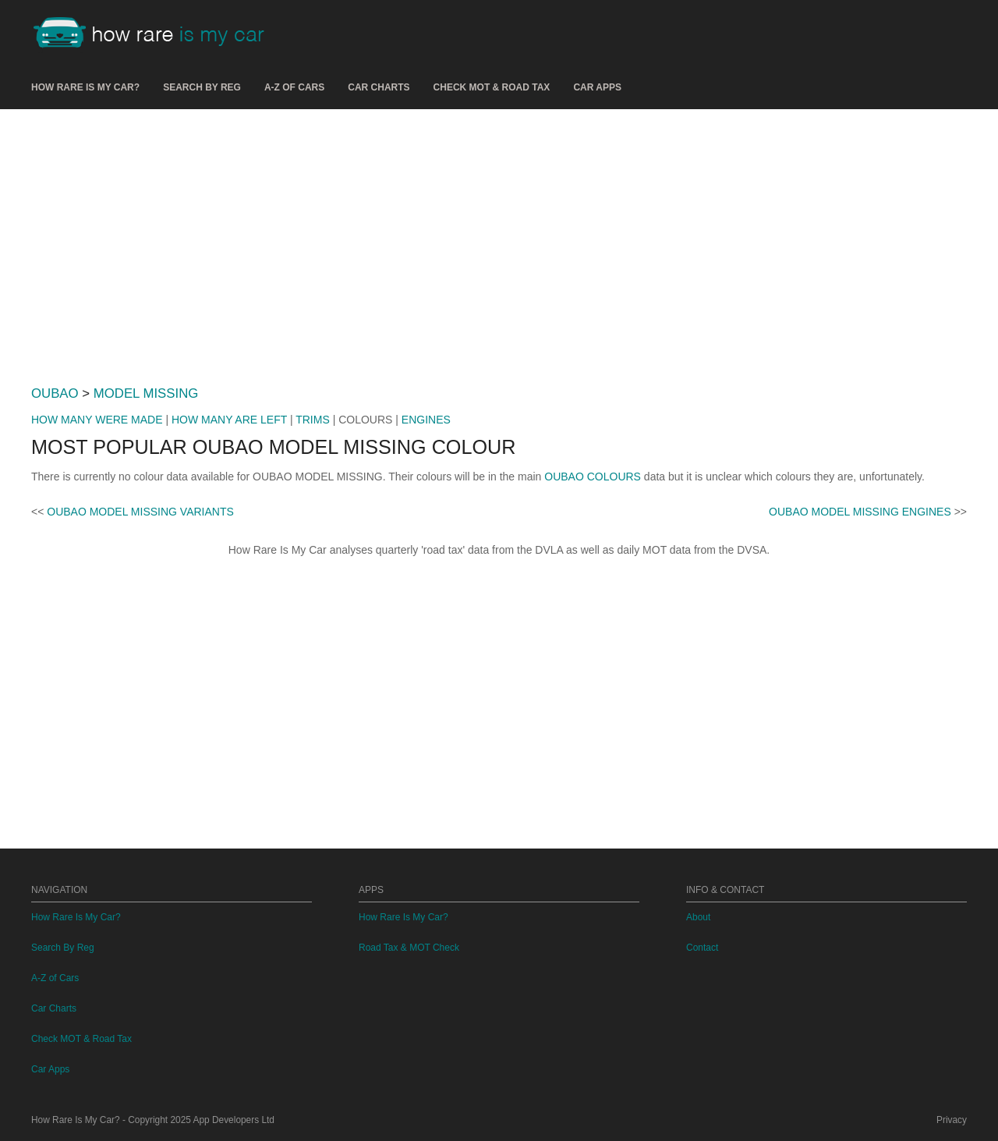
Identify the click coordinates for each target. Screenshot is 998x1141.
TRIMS (313, 419)
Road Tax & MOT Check (409, 947)
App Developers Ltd (233, 1119)
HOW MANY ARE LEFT (229, 419)
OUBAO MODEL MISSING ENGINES (860, 511)
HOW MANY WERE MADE (97, 419)
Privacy (951, 1119)
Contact (702, 947)
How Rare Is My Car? (85, 87)
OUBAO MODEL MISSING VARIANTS (140, 511)
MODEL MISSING (146, 393)
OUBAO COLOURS (592, 476)
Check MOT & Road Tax (492, 87)
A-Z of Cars (294, 87)
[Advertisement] (499, 241)
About (698, 917)
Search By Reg (202, 87)
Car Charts (378, 87)
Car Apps (597, 87)
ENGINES (426, 419)
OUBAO (55, 393)
